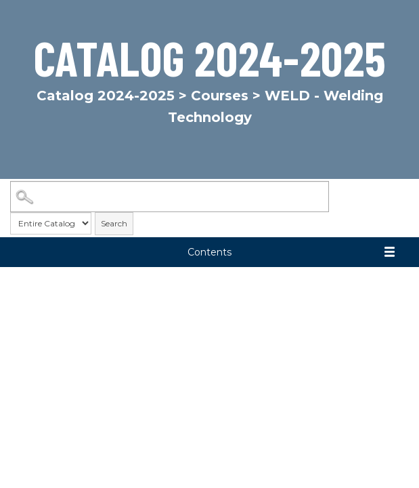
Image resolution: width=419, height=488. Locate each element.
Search (114, 223)
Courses (219, 95)
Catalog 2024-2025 (106, 95)
